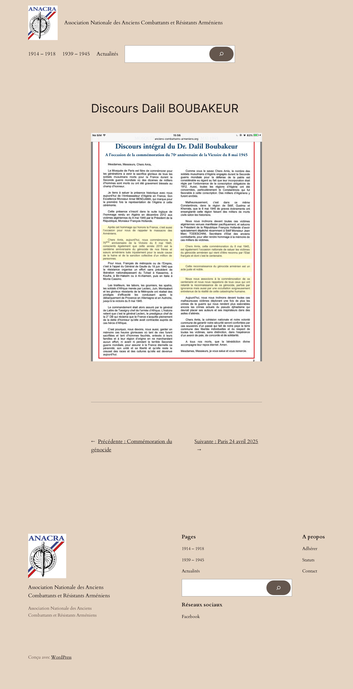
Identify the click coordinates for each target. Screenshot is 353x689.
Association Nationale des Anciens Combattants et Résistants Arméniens (143, 22)
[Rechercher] (221, 54)
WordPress (61, 657)
